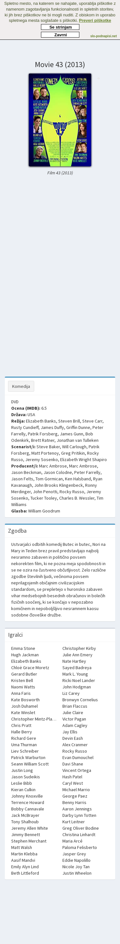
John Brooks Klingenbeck (58, 485)
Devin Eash (72, 738)
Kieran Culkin (23, 789)
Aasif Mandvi (23, 860)
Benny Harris (74, 802)
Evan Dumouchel (77, 757)
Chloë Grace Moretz (30, 667)
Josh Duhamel (24, 706)
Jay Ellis (69, 732)
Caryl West (72, 783)
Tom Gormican (49, 479)
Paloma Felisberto (79, 847)
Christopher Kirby (79, 648)
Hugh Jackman (25, 655)
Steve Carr (92, 421)
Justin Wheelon (77, 873)
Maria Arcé (72, 841)
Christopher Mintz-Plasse (35, 719)
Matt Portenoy (45, 453)
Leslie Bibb (21, 783)
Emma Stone (23, 648)
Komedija (21, 386)
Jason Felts (22, 479)
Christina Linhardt (78, 834)
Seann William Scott (30, 764)
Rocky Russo (72, 491)
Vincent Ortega (76, 770)
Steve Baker (48, 447)
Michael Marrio (76, 789)
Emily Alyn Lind (25, 867)
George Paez (74, 796)
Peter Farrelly (87, 472)
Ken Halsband (78, 479)
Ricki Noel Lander (78, 680)
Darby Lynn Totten (79, 815)
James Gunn (71, 434)
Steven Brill (69, 421)
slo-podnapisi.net (103, 36)
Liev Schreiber (25, 751)
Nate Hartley (74, 661)
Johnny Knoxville (27, 796)
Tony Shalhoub (25, 822)
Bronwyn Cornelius (80, 700)
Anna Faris (21, 693)
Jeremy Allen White (29, 828)
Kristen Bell (22, 680)
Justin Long (22, 770)
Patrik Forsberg (43, 434)
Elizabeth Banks (41, 421)
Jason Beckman (26, 472)
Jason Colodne (58, 472)
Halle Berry (21, 732)
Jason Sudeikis (25, 777)
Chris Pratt (21, 725)
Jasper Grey (74, 854)
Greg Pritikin (73, 453)
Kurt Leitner (73, 822)
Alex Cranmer (75, 744)
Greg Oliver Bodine (80, 828)
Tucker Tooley (43, 498)
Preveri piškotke (95, 20)
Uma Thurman (24, 744)
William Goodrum (44, 511)
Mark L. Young (75, 674)
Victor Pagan (74, 719)
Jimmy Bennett (25, 834)
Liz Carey (71, 693)
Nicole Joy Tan (76, 867)
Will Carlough (74, 447)
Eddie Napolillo (76, 860)
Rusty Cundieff (24, 427)
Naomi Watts (23, 687)
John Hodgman (76, 687)
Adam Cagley (74, 725)
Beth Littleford (25, 873)
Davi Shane (72, 764)
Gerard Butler (24, 674)
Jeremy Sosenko (41, 459)
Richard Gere (23, 738)
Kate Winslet (23, 712)
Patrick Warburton (28, 757)
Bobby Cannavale (27, 809)
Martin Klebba (24, 854)
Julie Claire (72, 712)
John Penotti (45, 491)
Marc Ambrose (53, 466)
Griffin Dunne (78, 427)
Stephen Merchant (28, 841)
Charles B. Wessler (76, 498)
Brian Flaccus (74, 706)
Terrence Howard (27, 802)
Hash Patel (72, 777)
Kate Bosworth (25, 700)
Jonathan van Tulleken (78, 440)
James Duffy (52, 427)
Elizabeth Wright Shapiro (83, 459)
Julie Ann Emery (77, 655)
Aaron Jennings (77, 809)
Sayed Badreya (77, 667)
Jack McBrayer (25, 815)
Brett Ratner (42, 440)
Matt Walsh (21, 847)
